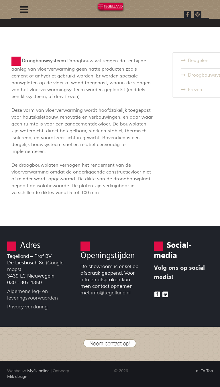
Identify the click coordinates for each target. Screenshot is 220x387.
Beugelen (198, 60)
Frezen (195, 90)
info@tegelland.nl (111, 293)
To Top (204, 370)
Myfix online (38, 370)
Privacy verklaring (27, 307)
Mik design (17, 376)
